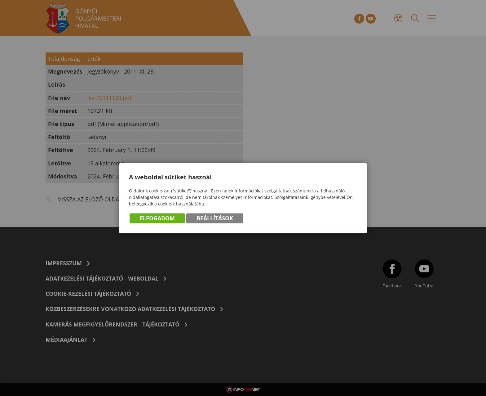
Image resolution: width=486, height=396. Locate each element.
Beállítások (215, 219)
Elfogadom (157, 219)
